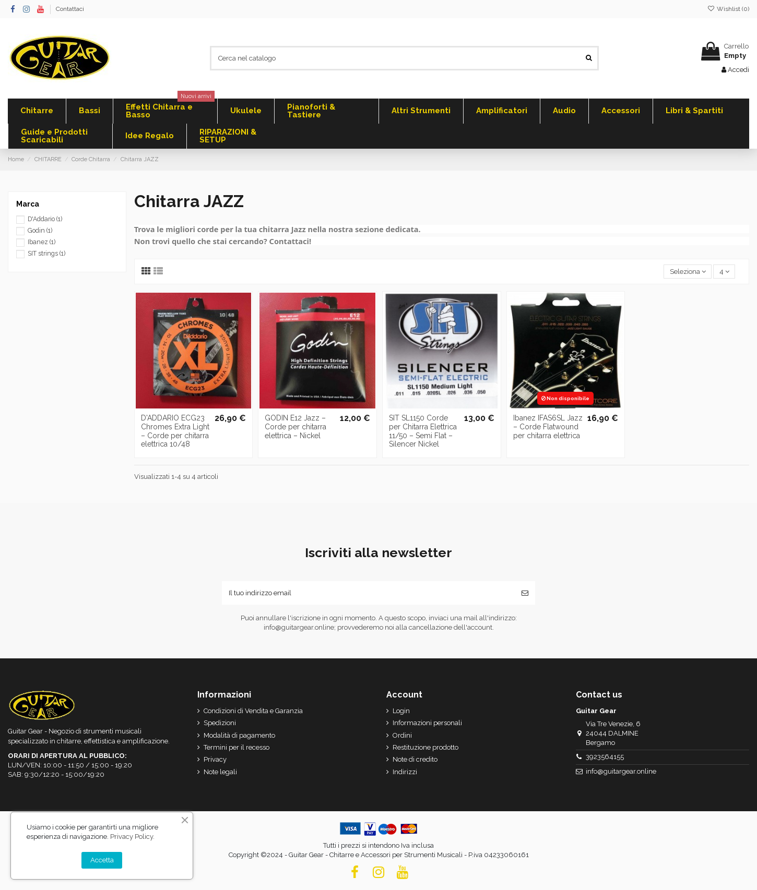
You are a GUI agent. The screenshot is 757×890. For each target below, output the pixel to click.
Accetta (102, 860)
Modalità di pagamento (239, 735)
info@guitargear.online (621, 771)
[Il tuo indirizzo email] (368, 593)
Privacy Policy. (132, 836)
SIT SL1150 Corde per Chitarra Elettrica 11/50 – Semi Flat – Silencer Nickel (423, 431)
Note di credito (415, 759)
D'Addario (45, 219)
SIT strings (46, 253)
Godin (40, 230)
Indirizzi (405, 772)
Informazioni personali (427, 723)
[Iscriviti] (525, 593)
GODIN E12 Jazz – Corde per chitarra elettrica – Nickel (295, 427)
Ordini (402, 735)
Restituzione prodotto (425, 747)
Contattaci (70, 9)
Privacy (215, 759)
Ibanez (41, 242)
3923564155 (605, 757)
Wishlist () (728, 9)
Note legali (220, 772)
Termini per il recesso (236, 747)
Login (401, 711)
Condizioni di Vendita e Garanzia (253, 711)
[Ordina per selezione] (688, 271)
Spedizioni (220, 723)
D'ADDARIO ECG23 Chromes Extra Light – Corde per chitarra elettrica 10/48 (175, 431)
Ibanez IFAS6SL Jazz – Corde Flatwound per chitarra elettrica (548, 427)
